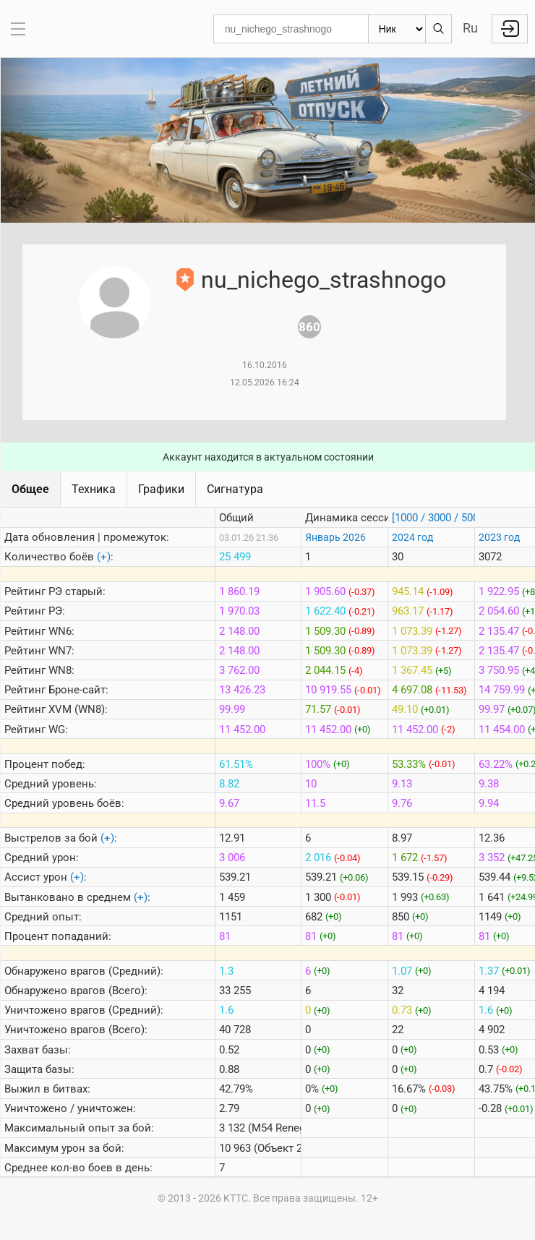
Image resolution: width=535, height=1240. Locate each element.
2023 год (499, 537)
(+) (104, 556)
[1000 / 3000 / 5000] (439, 517)
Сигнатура (235, 489)
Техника (94, 489)
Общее (30, 489)
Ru (470, 27)
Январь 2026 (335, 537)
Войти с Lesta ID (510, 28)
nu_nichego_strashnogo (323, 280)
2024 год (412, 537)
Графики (161, 489)
